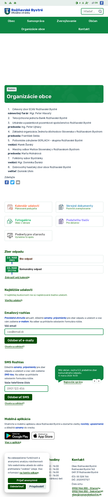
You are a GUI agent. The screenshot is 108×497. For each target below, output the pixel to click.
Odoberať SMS (18, 349)
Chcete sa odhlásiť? (14, 299)
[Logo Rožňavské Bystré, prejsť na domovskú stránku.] (23, 11)
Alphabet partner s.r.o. (46, 466)
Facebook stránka (82, 450)
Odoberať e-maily (21, 293)
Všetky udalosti (13, 252)
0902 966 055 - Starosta (86, 440)
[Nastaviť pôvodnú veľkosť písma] (83, 3)
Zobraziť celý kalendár (17, 229)
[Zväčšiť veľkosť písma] (87, 3)
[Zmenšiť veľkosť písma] (80, 3)
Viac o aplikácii (13, 394)
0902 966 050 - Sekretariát (87, 443)
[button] (95, 333)
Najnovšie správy (73, 334)
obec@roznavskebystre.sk (87, 447)
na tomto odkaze (25, 472)
